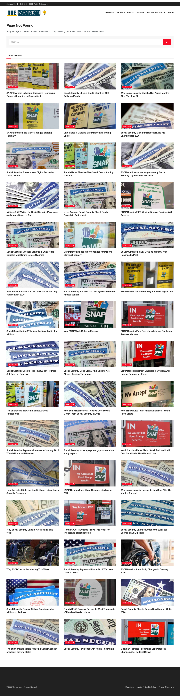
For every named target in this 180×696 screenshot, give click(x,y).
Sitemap (26, 687)
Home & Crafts (125, 12)
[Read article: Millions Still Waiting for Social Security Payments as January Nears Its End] (32, 195)
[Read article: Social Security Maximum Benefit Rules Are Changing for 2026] (147, 116)
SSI (25, 4)
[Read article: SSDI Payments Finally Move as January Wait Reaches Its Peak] (147, 235)
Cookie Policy (150, 687)
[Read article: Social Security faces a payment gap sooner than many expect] (90, 433)
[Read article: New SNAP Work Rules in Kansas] (90, 314)
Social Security (156, 12)
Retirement (43, 4)
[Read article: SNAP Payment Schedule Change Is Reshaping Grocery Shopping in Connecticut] (32, 76)
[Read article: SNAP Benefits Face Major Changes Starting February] (32, 116)
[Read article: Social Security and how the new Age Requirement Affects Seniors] (90, 275)
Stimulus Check (12, 4)
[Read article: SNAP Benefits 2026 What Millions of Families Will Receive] (147, 195)
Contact (34, 687)
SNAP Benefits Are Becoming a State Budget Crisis (147, 291)
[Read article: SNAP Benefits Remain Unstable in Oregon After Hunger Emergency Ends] (147, 354)
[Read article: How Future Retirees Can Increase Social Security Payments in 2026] (32, 275)
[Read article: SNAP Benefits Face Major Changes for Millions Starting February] (90, 235)
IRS (21, 4)
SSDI (31, 4)
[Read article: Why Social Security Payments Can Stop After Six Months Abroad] (147, 473)
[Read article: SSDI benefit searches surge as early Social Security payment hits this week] (147, 155)
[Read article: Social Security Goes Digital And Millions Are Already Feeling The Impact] (90, 354)
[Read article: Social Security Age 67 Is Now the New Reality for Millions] (32, 314)
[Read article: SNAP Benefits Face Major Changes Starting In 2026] (90, 473)
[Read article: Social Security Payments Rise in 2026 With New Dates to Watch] (90, 552)
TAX (35, 4)
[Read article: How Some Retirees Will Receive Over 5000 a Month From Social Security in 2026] (90, 394)
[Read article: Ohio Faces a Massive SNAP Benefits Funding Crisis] (90, 116)
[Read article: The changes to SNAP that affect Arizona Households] (32, 394)
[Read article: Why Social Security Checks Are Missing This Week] (32, 513)
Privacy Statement (166, 687)
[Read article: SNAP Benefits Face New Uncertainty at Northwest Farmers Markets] (147, 314)
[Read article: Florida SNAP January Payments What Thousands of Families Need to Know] (90, 592)
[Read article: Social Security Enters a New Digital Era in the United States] (32, 155)
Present (109, 12)
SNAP (171, 12)
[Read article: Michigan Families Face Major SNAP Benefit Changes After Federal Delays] (147, 632)
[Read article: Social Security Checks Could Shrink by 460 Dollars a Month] (90, 76)
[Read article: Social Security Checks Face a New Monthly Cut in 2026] (147, 592)
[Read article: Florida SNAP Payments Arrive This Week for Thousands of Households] (90, 513)
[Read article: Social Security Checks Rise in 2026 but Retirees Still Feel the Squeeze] (32, 354)
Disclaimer (130, 687)
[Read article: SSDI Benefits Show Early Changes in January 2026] (147, 552)
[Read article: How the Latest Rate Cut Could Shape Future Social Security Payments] (32, 473)
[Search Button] (167, 42)
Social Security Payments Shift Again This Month (89, 649)
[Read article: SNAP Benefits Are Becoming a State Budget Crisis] (147, 275)
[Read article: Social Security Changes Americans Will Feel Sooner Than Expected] (147, 513)
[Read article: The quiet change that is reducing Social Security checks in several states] (32, 632)
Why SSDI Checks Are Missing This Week (27, 569)
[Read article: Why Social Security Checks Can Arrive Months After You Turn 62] (147, 76)
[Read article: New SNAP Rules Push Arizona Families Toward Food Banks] (147, 394)
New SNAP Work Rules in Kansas (81, 331)
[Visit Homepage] (27, 13)
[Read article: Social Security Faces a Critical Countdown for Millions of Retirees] (32, 592)
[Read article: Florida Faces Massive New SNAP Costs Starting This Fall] (90, 155)
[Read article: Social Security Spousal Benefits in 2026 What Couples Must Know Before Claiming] (32, 235)
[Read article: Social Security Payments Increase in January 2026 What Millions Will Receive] (32, 433)
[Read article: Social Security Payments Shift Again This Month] (90, 632)
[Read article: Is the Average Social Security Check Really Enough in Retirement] (90, 195)
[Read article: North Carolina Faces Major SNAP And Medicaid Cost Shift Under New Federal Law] (147, 433)
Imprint (139, 687)
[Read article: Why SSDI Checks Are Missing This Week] (32, 552)
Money (140, 12)
